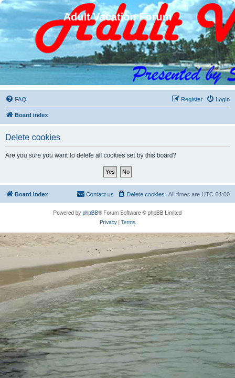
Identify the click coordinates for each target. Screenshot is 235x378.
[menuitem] (15, 99)
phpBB (90, 213)
